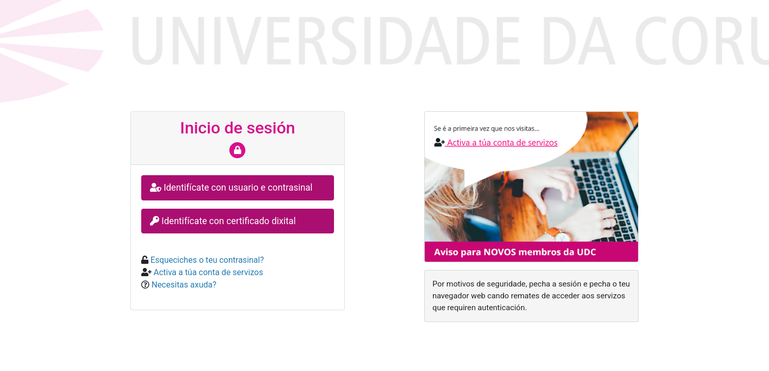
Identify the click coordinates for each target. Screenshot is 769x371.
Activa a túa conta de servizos (207, 272)
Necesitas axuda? (182, 285)
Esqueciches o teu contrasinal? (206, 260)
